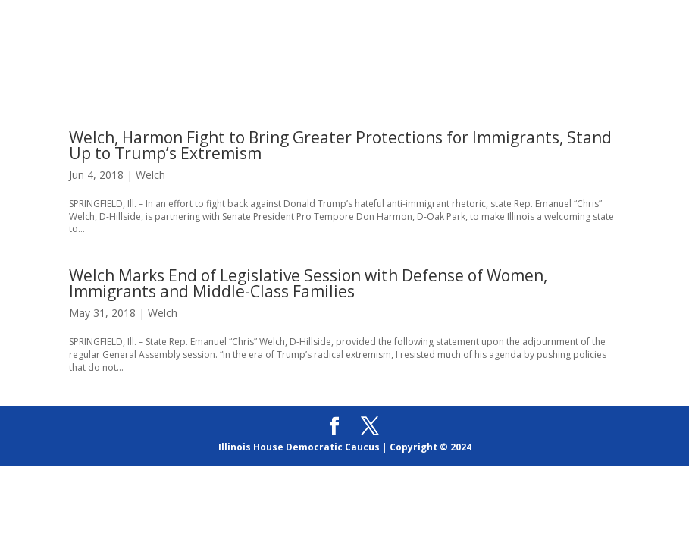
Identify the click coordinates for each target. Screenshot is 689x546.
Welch (150, 175)
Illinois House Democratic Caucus (299, 447)
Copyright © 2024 (430, 447)
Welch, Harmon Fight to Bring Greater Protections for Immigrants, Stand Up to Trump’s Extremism (340, 145)
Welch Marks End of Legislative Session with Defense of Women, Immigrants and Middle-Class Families (308, 283)
